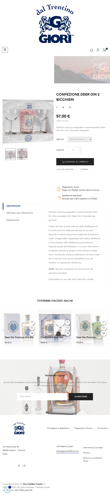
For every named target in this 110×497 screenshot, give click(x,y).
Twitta (63, 107)
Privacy (86, 453)
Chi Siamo (102, 428)
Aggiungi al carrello (75, 162)
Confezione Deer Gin (52, 337)
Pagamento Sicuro (83, 428)
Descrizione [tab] (14, 206)
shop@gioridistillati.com (67, 451)
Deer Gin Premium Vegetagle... (86, 337)
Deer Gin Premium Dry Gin (19, 337)
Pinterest (70, 107)
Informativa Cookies (93, 448)
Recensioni (13, 220)
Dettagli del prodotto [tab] (20, 213)
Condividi (56, 107)
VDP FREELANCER (23, 490)
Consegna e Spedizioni (58, 428)
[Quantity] (73, 150)
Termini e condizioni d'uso (92, 459)
